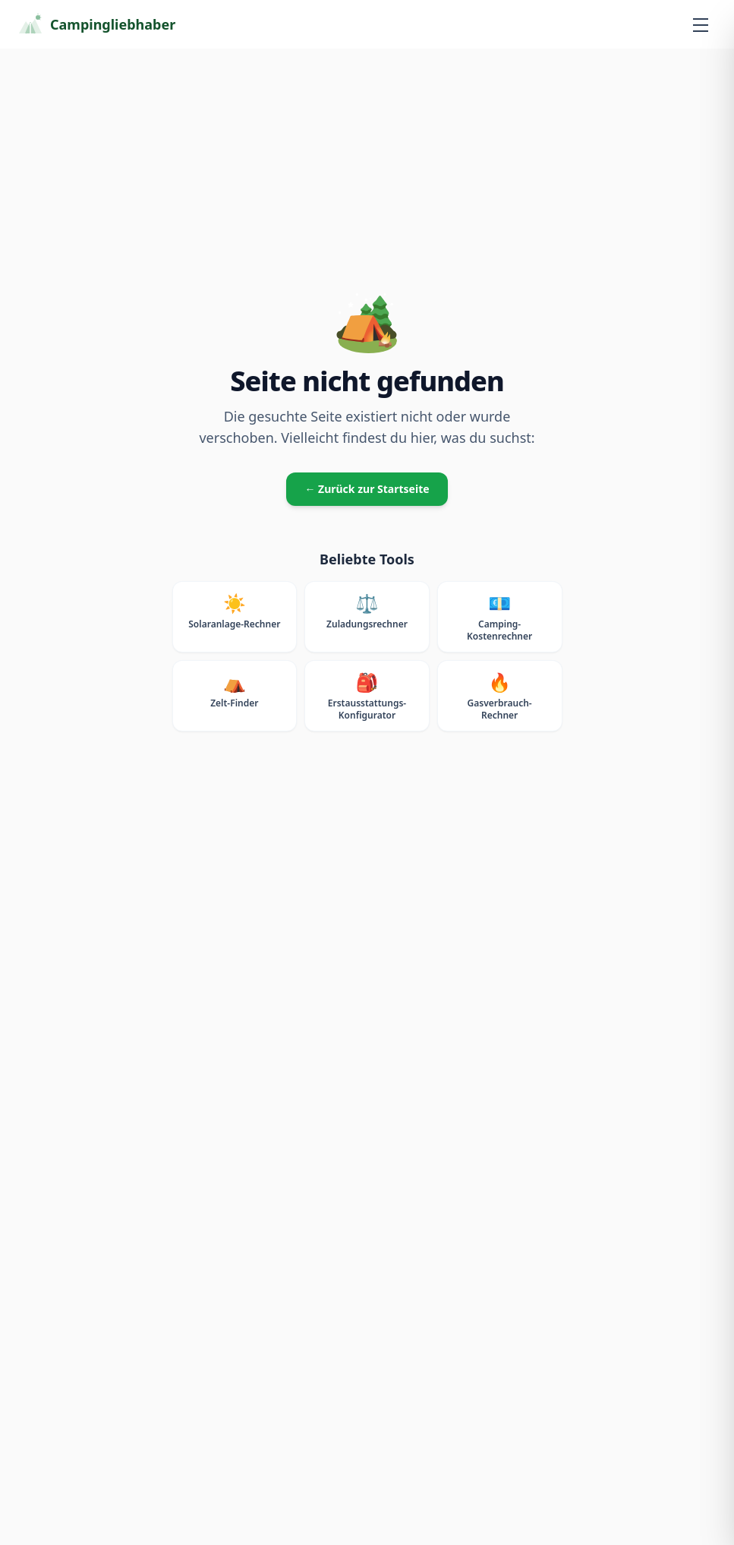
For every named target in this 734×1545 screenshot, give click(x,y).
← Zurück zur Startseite (366, 489)
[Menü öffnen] (700, 24)
